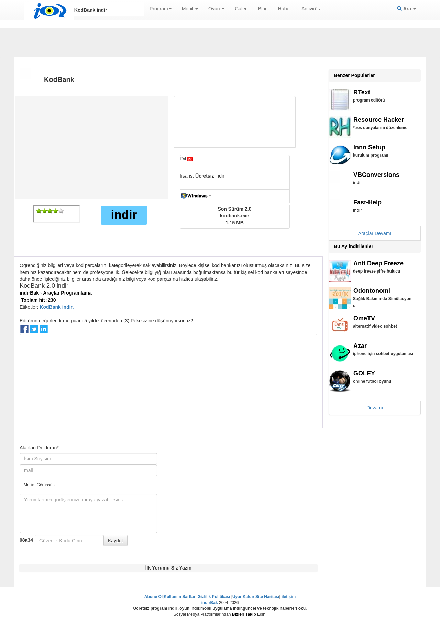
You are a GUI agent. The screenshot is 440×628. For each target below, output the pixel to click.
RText (361, 92)
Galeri (241, 8)
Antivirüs (310, 8)
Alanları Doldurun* (39, 447)
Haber (284, 8)
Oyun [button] (216, 8)
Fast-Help (367, 202)
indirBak (29, 293)
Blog (263, 8)
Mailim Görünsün (42, 484)
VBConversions (376, 174)
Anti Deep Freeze (378, 263)
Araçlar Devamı (374, 233)
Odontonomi (371, 290)
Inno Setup (369, 147)
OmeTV (364, 318)
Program (161, 8)
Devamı (374, 408)
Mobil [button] (190, 8)
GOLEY (364, 373)
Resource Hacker (378, 119)
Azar (360, 345)
